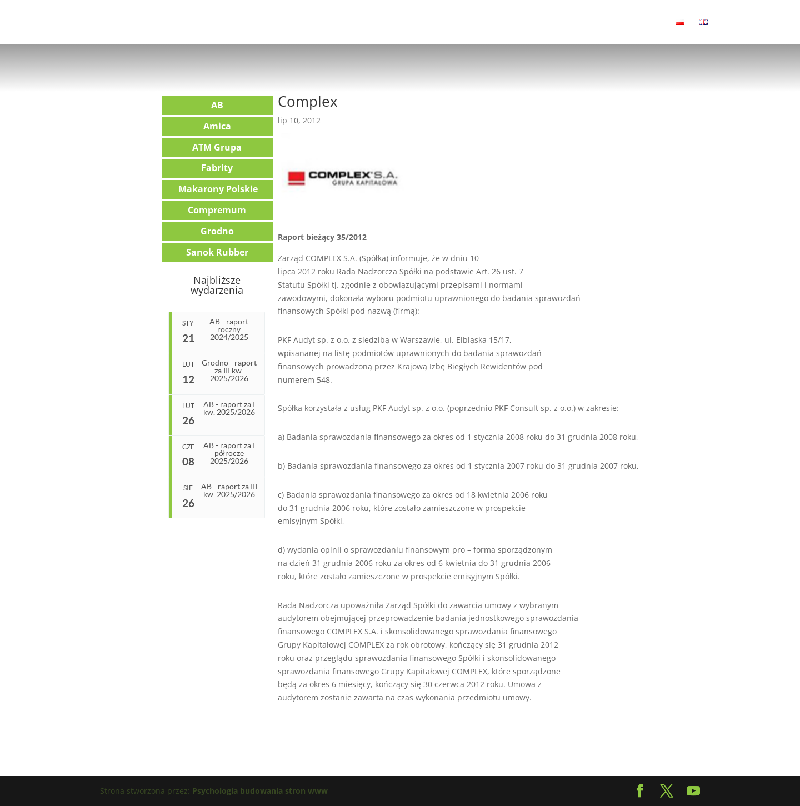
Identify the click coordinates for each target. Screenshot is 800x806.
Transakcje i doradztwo (335, 22)
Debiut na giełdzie (542, 22)
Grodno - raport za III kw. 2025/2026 (229, 370)
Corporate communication (443, 22)
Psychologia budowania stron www (260, 790)
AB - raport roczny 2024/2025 (228, 329)
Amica (217, 126)
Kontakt (646, 22)
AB (217, 105)
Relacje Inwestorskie (226, 22)
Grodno (217, 231)
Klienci (603, 22)
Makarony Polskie (218, 189)
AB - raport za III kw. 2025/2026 (230, 491)
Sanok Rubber (217, 252)
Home (103, 22)
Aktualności (151, 22)
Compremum (217, 210)
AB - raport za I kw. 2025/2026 (229, 408)
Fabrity (217, 168)
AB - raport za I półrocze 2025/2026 (229, 453)
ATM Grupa (217, 147)
